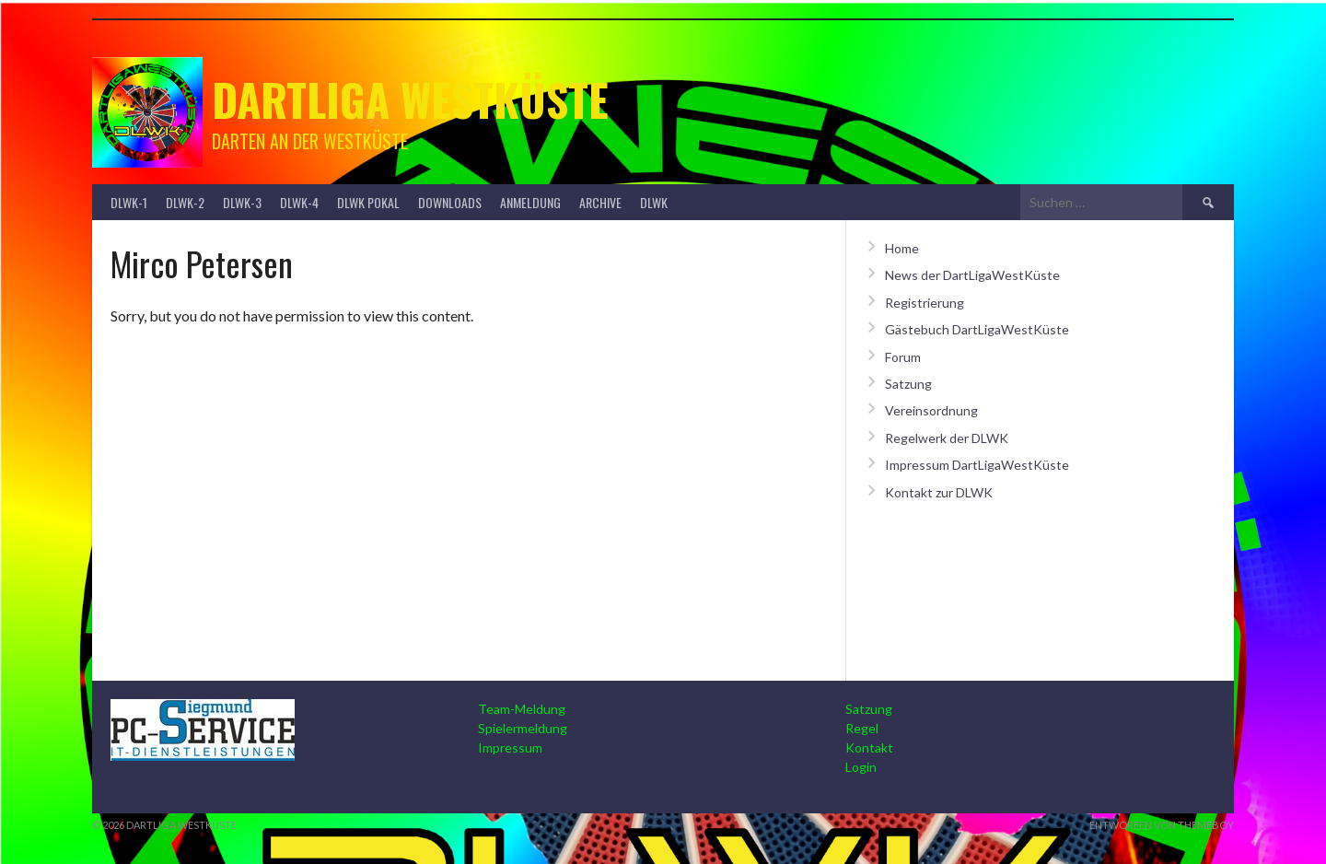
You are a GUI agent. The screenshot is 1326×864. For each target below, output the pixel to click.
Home (902, 248)
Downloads (450, 202)
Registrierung (924, 302)
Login (861, 767)
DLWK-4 (299, 202)
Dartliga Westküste (410, 99)
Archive (600, 202)
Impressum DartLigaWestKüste (977, 465)
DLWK (654, 202)
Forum (903, 357)
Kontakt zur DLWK (939, 492)
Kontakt (869, 747)
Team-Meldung (521, 709)
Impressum (510, 747)
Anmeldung (530, 202)
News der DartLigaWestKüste (972, 275)
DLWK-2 (185, 202)
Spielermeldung (522, 728)
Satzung (908, 383)
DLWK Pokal (368, 202)
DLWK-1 (128, 202)
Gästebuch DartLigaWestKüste (977, 329)
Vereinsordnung (931, 410)
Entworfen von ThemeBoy (1161, 825)
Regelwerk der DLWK (946, 438)
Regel (861, 728)
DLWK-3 (242, 202)
